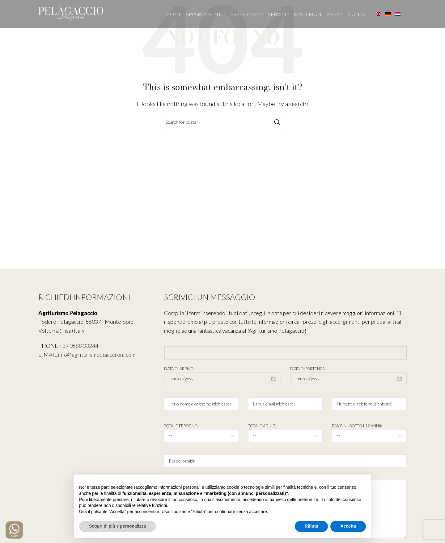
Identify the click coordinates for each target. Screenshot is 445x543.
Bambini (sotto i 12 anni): (369, 430)
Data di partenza (348, 373)
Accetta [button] (348, 526)
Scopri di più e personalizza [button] (117, 526)
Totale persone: (201, 430)
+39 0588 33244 (78, 345)
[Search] (222, 122)
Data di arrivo (222, 373)
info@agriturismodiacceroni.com (96, 354)
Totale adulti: (285, 430)
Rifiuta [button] (311, 526)
